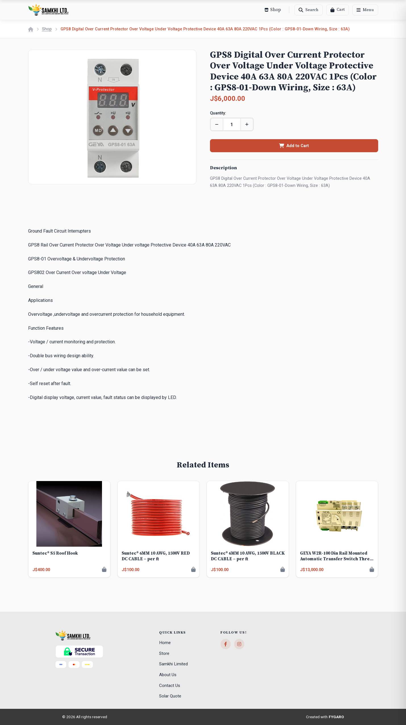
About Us (167, 674)
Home (165, 642)
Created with (325, 717)
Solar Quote (170, 696)
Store (164, 653)
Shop (47, 29)
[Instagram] (239, 644)
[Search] (308, 10)
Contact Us (169, 685)
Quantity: (218, 113)
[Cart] (337, 10)
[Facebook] (225, 644)
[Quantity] (231, 124)
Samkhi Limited (173, 664)
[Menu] (365, 10)
